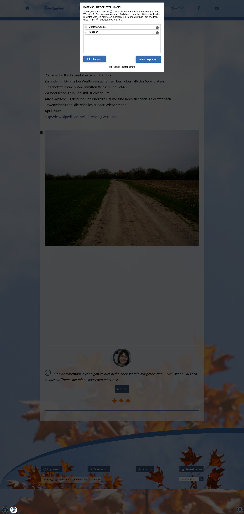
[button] (13, 510)
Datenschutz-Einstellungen (102, 7)
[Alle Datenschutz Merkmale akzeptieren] (148, 59)
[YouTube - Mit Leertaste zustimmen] (86, 32)
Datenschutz (128, 67)
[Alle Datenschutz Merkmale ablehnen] (94, 59)
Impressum (114, 67)
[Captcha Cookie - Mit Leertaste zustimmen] (86, 27)
